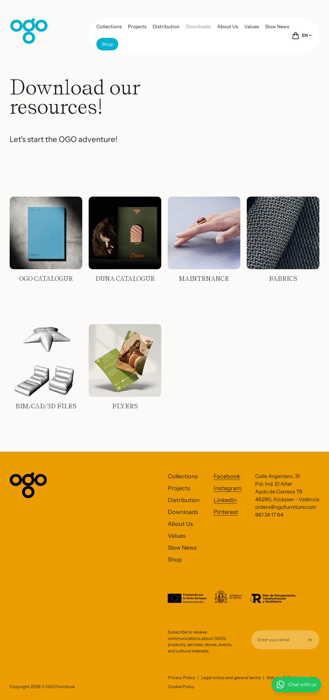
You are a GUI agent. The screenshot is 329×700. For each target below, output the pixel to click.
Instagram (228, 488)
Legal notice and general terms (231, 677)
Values (251, 26)
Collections (109, 26)
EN (307, 35)
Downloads (198, 26)
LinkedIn (225, 500)
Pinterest (226, 512)
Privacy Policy (181, 677)
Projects (137, 26)
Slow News (277, 26)
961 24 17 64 (269, 514)
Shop (107, 44)
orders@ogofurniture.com (285, 507)
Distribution (166, 26)
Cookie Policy (181, 686)
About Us (227, 26)
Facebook (227, 476)
